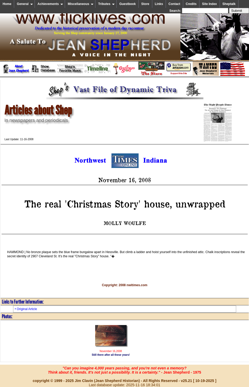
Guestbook (127, 4)
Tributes (106, 4)
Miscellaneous (81, 4)
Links (159, 4)
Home (7, 4)
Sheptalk (229, 4)
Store (145, 4)
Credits (191, 4)
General (25, 4)
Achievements (50, 4)
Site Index (209, 4)
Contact (174, 4)
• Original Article (26, 309)
